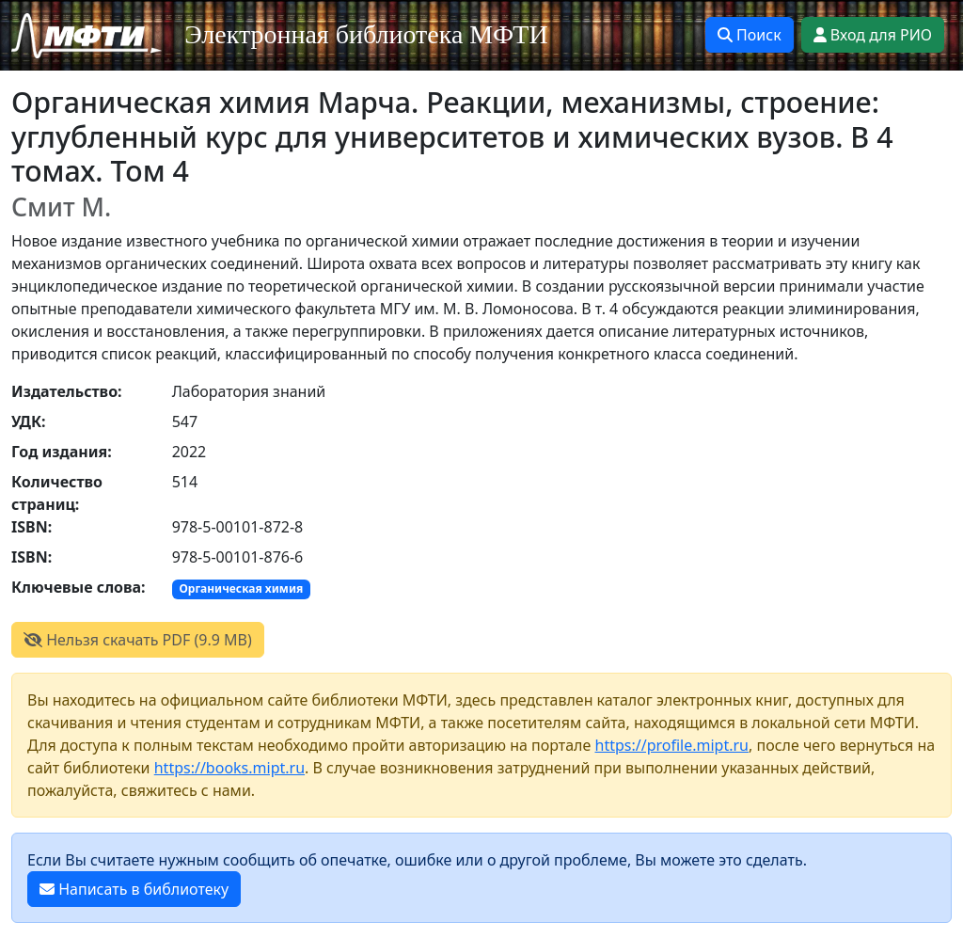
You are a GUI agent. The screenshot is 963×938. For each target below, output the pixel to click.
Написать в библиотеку (134, 889)
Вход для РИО (872, 34)
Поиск (749, 34)
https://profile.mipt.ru (672, 745)
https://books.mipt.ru (229, 767)
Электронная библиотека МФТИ (366, 34)
